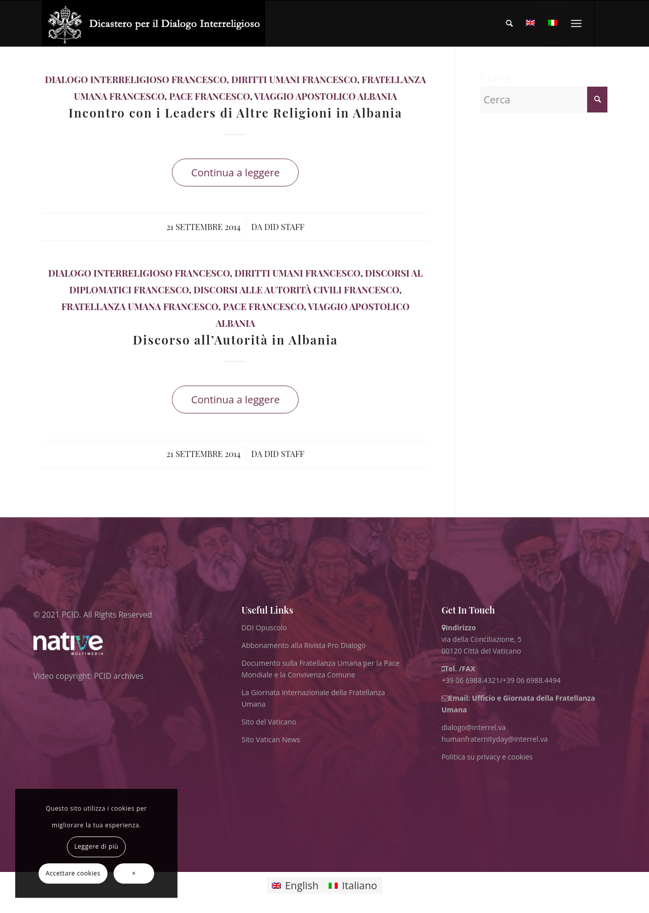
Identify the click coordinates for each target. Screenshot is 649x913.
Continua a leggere (235, 172)
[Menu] (576, 23)
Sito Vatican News (270, 739)
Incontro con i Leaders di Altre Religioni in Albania (235, 112)
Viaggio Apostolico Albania (325, 96)
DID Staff (284, 226)
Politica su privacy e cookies (487, 757)
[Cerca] (509, 23)
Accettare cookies (73, 873)
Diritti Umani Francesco (294, 79)
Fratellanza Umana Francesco (140, 306)
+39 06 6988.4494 (531, 680)
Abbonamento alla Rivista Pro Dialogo (303, 645)
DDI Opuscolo (264, 627)
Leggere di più (96, 846)
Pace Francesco (209, 96)
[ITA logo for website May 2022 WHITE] (153, 23)
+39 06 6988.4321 (471, 680)
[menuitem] (509, 23)
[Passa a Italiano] (352, 885)
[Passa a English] (295, 885)
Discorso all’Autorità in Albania (235, 339)
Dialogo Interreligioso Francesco (136, 79)
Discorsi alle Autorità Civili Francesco (296, 290)
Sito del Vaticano (268, 722)
